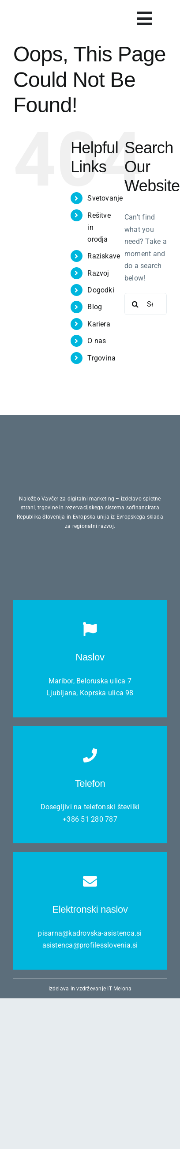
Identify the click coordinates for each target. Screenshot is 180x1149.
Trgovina (101, 358)
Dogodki (100, 290)
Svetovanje (105, 198)
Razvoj (98, 273)
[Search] (135, 304)
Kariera (98, 324)
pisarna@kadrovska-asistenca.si (90, 933)
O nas (96, 341)
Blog (94, 307)
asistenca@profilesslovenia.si (90, 945)
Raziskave (103, 256)
